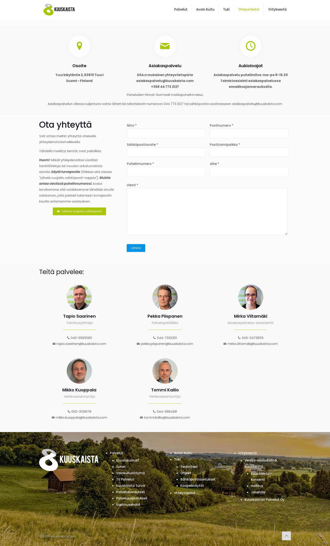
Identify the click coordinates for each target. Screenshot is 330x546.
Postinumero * (249, 130)
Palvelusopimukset (131, 498)
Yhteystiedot (184, 493)
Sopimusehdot (128, 504)
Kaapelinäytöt (192, 485)
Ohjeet (185, 473)
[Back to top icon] (286, 535)
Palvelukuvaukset (130, 492)
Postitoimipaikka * (249, 149)
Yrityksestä (247, 453)
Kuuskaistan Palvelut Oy (265, 499)
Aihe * (249, 169)
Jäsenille (258, 492)
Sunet (121, 466)
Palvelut (116, 453)
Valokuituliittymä (130, 473)
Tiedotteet (189, 466)
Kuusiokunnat (127, 460)
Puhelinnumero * (166, 169)
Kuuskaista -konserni (261, 476)
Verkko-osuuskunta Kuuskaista (261, 463)
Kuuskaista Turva (130, 485)
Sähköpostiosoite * (166, 149)
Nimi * (166, 130)
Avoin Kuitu (183, 453)
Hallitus (257, 486)
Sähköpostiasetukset (198, 479)
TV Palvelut (125, 479)
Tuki (177, 459)
